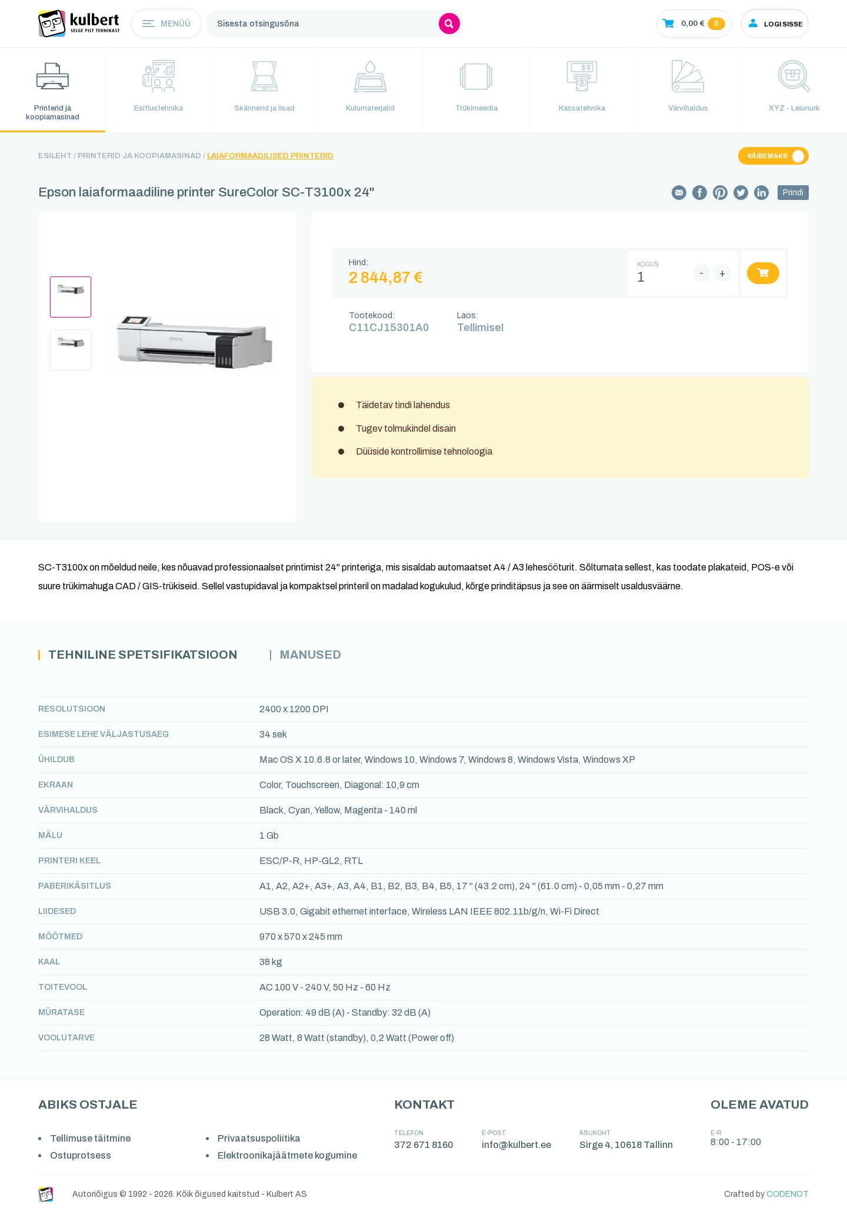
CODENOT (787, 1198)
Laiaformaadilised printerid (270, 159)
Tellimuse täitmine (91, 1143)
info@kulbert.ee (518, 1149)
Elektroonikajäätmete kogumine (289, 1160)
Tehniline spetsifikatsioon (152, 659)
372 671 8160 (425, 1149)
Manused (332, 659)
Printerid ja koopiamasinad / (141, 159)
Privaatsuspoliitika (261, 1143)
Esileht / (57, 159)
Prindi (793, 196)
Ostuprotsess (81, 1160)
